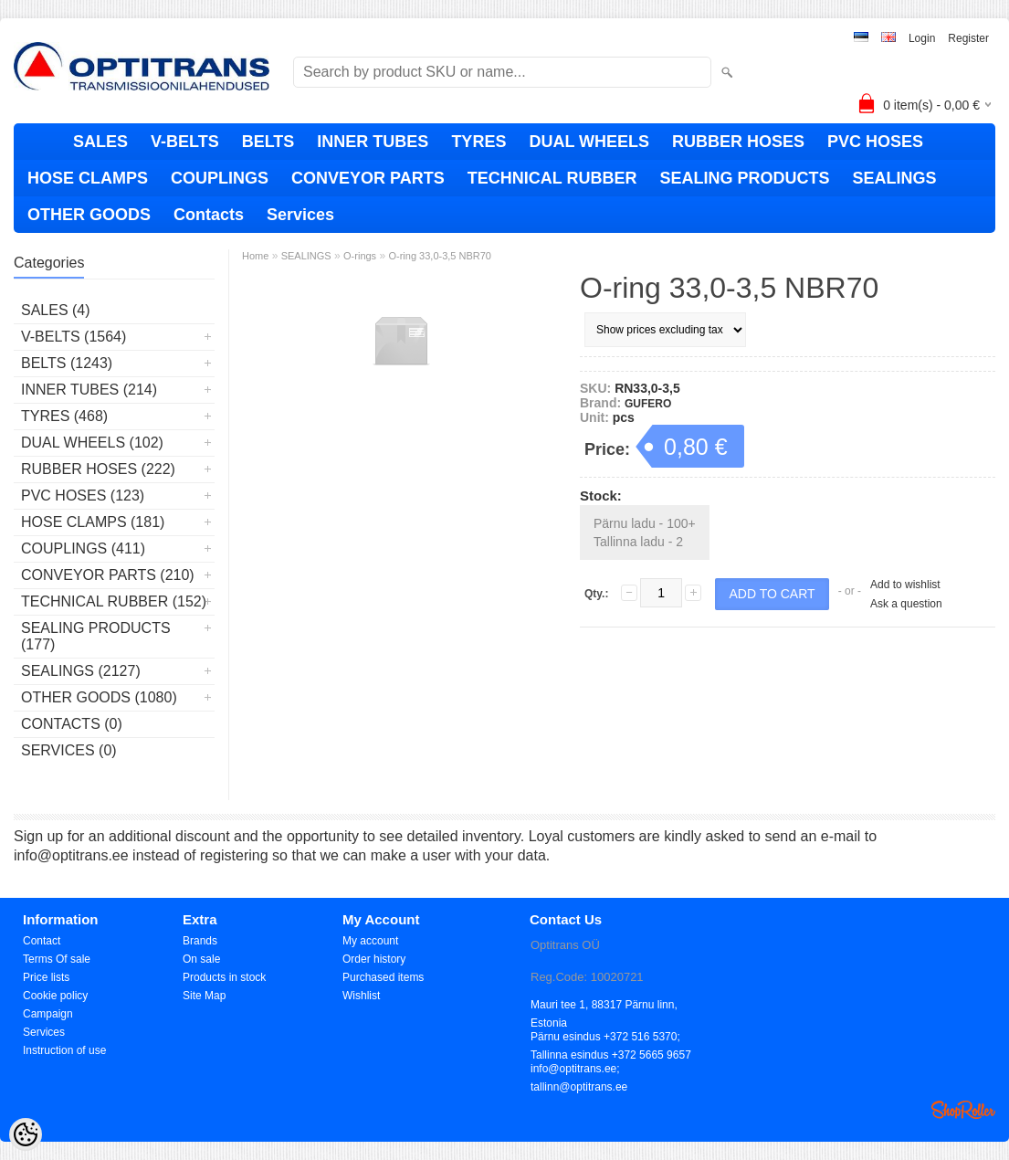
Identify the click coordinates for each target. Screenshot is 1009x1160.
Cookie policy (55, 995)
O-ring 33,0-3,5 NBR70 (439, 255)
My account (370, 940)
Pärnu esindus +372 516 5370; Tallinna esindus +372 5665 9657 (611, 1038)
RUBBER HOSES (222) (98, 469)
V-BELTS (185, 141)
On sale (201, 959)
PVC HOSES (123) (82, 495)
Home (255, 255)
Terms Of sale (56, 959)
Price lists (46, 977)
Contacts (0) (71, 724)
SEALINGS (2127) (81, 671)
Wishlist (361, 995)
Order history (373, 959)
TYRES (478, 141)
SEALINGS (894, 178)
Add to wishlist (905, 584)
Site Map (204, 995)
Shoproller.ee (963, 1110)
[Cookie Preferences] (25, 1134)
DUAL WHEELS (589, 141)
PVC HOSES (875, 141)
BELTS (268, 141)
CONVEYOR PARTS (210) (107, 575)
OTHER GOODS (89, 215)
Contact (41, 940)
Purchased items (383, 977)
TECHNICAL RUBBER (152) (113, 601)
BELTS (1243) (66, 363)
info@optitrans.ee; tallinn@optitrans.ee (579, 1070)
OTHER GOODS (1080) (99, 697)
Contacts (208, 215)
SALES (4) (55, 310)
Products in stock (224, 977)
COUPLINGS (219, 178)
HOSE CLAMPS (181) (92, 522)
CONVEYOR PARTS (368, 178)
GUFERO (648, 403)
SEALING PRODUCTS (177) (96, 636)
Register (968, 38)
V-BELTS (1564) (73, 336)
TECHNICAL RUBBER (552, 178)
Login (922, 38)
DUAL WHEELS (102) (92, 442)
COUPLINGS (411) (83, 548)
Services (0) (69, 750)
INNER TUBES (372, 141)
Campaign (48, 1013)
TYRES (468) (64, 416)
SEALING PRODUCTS (744, 178)
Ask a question (906, 603)
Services (300, 215)
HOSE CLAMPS (87, 178)
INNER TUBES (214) (89, 389)
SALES (100, 141)
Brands (200, 940)
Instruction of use (64, 1050)
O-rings (359, 255)
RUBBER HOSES (738, 141)
